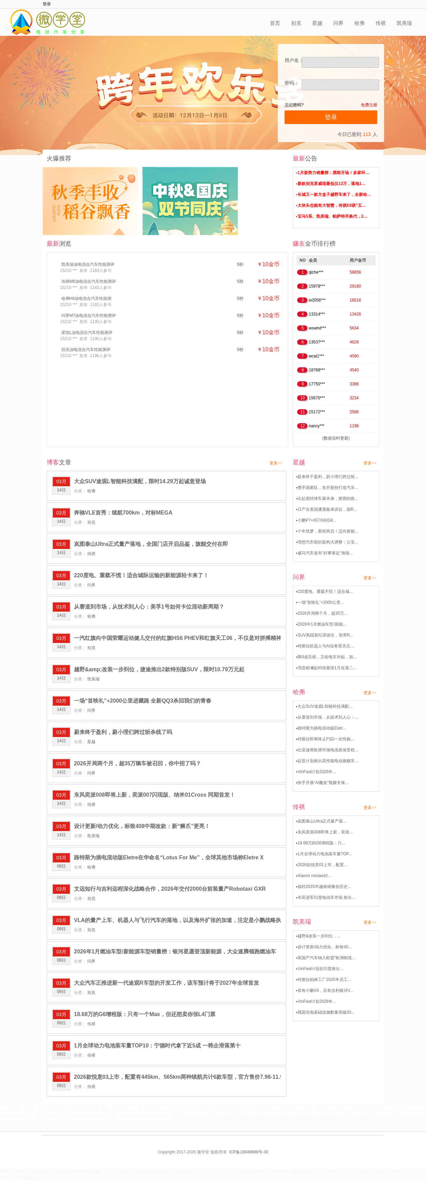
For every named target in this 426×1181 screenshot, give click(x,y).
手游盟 (278, 1113)
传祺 (381, 23)
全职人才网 (205, 1107)
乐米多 (19, 1107)
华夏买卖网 (103, 1107)
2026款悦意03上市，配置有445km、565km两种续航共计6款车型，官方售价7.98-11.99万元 (185, 1077)
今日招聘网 (15, 1113)
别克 (296, 23)
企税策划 (352, 1107)
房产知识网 (297, 1107)
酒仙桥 (401, 1107)
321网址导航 (296, 1113)
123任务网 (383, 1107)
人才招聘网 (185, 1113)
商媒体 (6, 1107)
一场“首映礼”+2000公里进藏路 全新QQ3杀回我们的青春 (142, 701)
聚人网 (237, 1113)
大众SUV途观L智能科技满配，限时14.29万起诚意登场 (140, 481)
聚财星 (251, 1113)
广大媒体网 (275, 1107)
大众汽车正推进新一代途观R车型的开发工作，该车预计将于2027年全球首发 (166, 983)
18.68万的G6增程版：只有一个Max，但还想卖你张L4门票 (144, 1014)
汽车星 (60, 1107)
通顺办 (174, 1107)
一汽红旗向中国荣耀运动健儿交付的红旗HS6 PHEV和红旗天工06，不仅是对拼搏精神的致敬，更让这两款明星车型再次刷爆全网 (229, 638)
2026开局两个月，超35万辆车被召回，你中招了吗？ (137, 763)
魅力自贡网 (68, 1113)
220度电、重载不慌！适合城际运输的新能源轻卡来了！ (141, 575)
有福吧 (55, 1119)
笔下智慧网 (150, 1113)
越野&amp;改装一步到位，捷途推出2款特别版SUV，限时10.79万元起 (159, 669)
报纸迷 (33, 1107)
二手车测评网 (75, 1119)
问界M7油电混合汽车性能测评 (88, 315)
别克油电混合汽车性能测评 (85, 349)
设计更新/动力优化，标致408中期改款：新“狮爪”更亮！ (142, 826)
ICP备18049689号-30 (248, 1152)
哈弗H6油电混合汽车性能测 (86, 298)
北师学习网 (318, 1107)
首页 (275, 23)
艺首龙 (33, 1113)
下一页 (253, 1101)
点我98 (166, 1119)
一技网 (400, 1113)
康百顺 (135, 1119)
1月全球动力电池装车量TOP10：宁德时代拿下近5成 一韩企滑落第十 (157, 1045)
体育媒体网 (254, 1107)
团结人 (342, 1113)
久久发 (42, 1119)
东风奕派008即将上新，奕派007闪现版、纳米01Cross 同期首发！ (154, 795)
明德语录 (130, 1113)
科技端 (223, 1107)
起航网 (168, 1113)
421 (233, 1101)
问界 (338, 23)
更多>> (276, 463)
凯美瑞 (404, 23)
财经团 (236, 1107)
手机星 (367, 1107)
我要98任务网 (79, 1107)
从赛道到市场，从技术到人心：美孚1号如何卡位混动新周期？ (149, 607)
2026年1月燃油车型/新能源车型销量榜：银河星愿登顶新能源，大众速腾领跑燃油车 (175, 951)
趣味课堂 (385, 1113)
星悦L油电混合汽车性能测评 (87, 332)
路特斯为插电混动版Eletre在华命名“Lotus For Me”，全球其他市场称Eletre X (169, 857)
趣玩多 (29, 1119)
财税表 (336, 1107)
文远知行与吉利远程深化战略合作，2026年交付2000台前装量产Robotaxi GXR (170, 889)
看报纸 (46, 1107)
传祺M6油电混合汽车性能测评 (88, 281)
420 (216, 1101)
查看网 (147, 1107)
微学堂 (15, 1119)
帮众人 (369, 1113)
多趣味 (414, 1113)
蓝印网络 (48, 1113)
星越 (317, 23)
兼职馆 (264, 1113)
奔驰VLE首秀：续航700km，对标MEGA (123, 513)
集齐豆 (329, 1113)
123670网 (119, 1119)
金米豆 (121, 1107)
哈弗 (359, 23)
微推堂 (356, 1113)
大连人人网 (111, 1113)
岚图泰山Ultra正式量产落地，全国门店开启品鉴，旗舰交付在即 (151, 544)
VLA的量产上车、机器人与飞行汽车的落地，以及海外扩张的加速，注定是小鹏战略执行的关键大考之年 (199, 920)
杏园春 (188, 1107)
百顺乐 (161, 1107)
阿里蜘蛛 (150, 1119)
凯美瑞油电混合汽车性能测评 (88, 264)
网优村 (134, 1107)
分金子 (203, 1113)
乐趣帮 (315, 1113)
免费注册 (369, 105)
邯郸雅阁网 (89, 1113)
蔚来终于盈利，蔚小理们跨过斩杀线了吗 (123, 732)
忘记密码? (294, 105)
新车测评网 (220, 1113)
